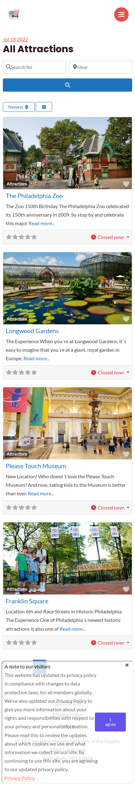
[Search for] (34, 66)
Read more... (41, 223)
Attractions (17, 183)
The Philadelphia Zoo (34, 195)
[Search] (67, 85)
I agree (110, 722)
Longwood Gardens (32, 330)
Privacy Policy (19, 778)
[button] (109, 237)
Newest (19, 107)
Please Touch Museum (36, 465)
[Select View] (44, 107)
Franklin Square (27, 601)
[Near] (100, 66)
